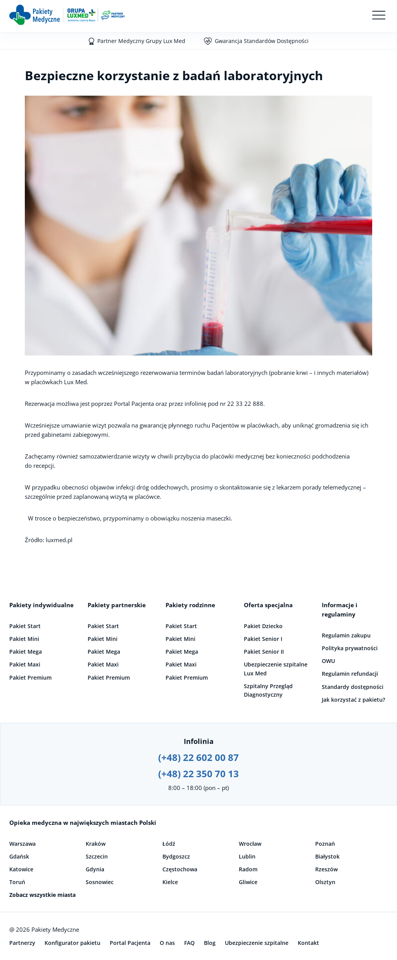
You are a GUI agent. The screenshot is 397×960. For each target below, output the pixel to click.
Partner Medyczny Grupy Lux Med (141, 41)
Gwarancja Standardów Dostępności (262, 41)
